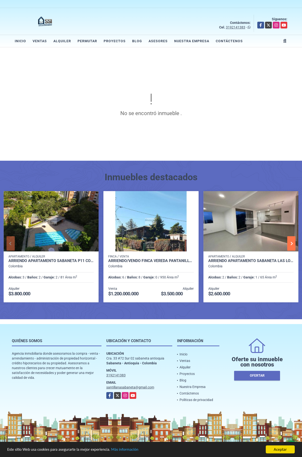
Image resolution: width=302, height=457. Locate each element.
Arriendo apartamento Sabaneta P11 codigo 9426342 (51, 261)
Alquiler (62, 41)
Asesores (158, 41)
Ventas (40, 41)
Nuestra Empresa (191, 41)
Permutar (87, 41)
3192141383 (235, 27)
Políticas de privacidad (196, 400)
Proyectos (115, 41)
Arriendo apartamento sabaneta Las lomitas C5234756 (251, 261)
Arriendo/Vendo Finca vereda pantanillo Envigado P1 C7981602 (151, 261)
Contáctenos (229, 41)
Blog (137, 41)
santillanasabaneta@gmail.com (130, 387)
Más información (129, 449)
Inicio (20, 41)
